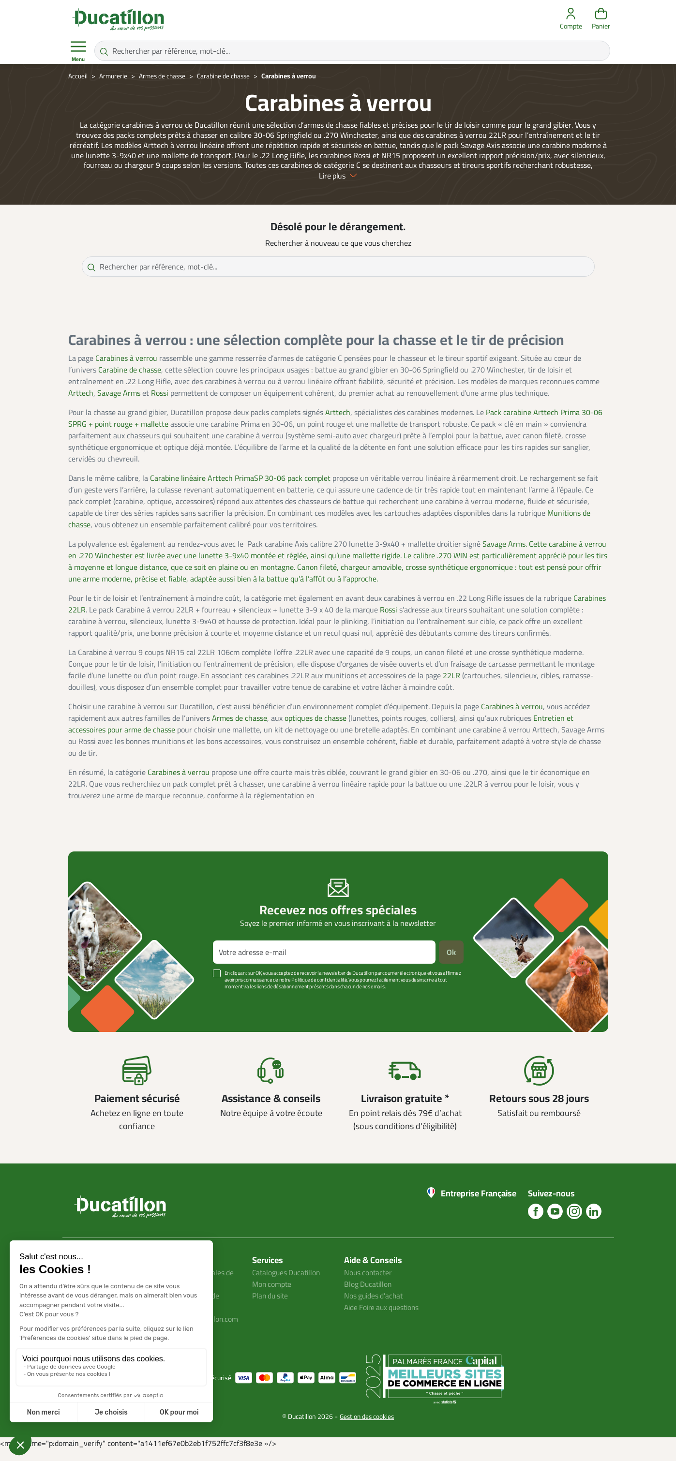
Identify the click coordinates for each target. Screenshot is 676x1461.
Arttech (80, 403)
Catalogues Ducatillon (288, 1283)
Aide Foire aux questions (384, 1318)
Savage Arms (118, 403)
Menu (78, 51)
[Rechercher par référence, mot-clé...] (352, 51)
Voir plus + (102, 1011)
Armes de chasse (239, 728)
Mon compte (272, 1294)
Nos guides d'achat (375, 1306)
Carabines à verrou (126, 368)
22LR (451, 685)
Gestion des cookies (367, 1427)
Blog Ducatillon (369, 1294)
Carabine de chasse (129, 380)
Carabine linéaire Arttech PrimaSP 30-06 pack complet (240, 488)
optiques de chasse (315, 728)
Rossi (159, 403)
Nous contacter (369, 1283)
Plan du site (271, 1306)
